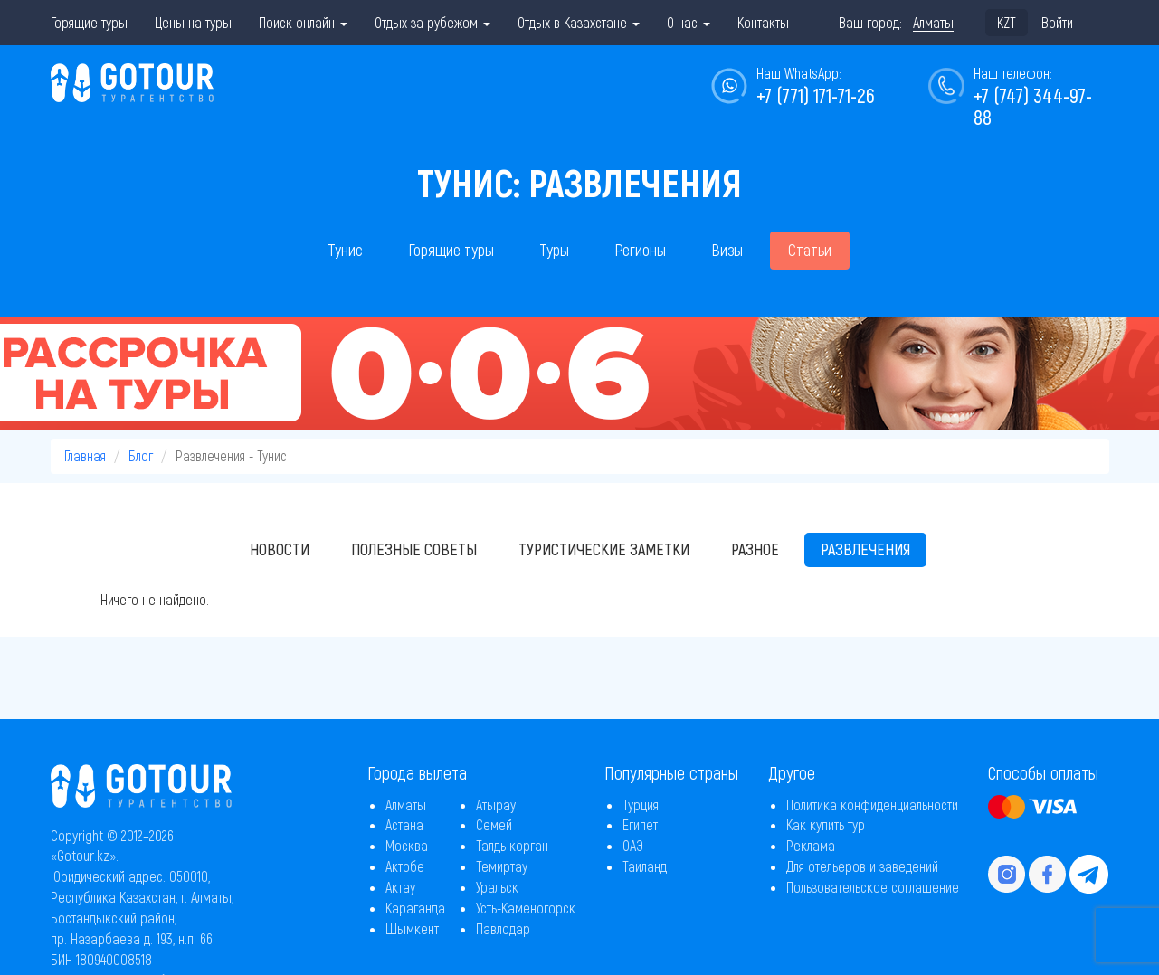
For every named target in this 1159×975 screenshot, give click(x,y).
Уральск (497, 886)
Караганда (415, 907)
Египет (640, 824)
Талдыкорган (512, 845)
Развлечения (865, 549)
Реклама (810, 845)
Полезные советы (414, 549)
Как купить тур (825, 824)
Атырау (496, 804)
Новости (279, 549)
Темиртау (501, 866)
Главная (85, 455)
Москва (406, 845)
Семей (494, 824)
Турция (640, 804)
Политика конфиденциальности (872, 804)
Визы (727, 250)
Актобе (404, 866)
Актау (400, 886)
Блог (140, 455)
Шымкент (412, 928)
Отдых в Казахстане (579, 22)
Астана (404, 824)
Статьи (809, 250)
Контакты (763, 22)
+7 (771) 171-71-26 (815, 95)
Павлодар (503, 928)
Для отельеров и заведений (862, 866)
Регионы (640, 250)
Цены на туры (193, 22)
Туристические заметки (603, 549)
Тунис (345, 250)
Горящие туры (89, 22)
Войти (1057, 22)
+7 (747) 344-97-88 (1033, 105)
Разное (755, 549)
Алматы (405, 804)
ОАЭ (632, 845)
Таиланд (644, 866)
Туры (554, 250)
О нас (688, 22)
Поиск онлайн (303, 22)
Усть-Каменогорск (525, 907)
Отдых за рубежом (432, 22)
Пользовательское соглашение (872, 886)
